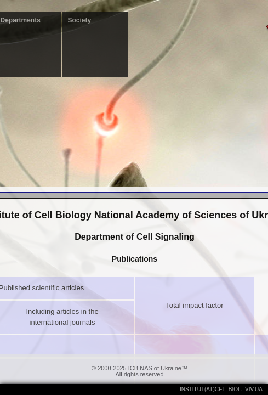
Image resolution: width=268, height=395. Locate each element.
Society (80, 20)
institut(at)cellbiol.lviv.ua (221, 389)
